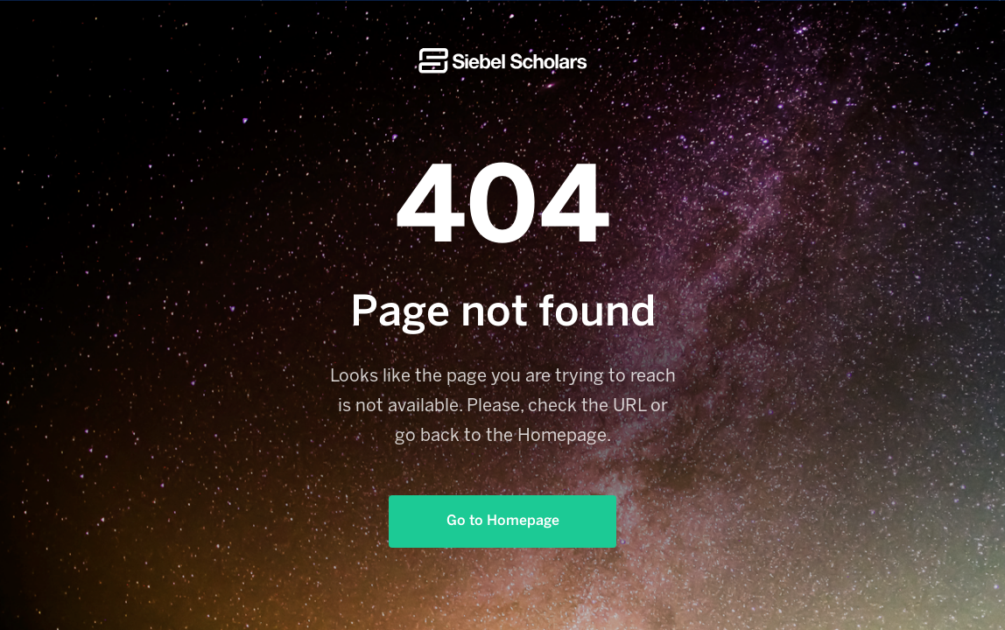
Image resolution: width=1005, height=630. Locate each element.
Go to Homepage (502, 521)
